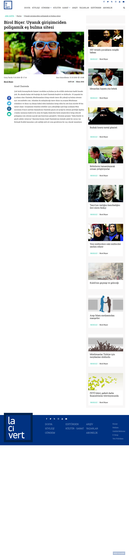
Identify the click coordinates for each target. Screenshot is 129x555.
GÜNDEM (45, 7)
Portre (19, 16)
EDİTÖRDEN (96, 7)
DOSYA (27, 7)
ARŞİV (75, 7)
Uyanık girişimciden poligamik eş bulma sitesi (42, 16)
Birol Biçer (8, 82)
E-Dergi (115, 435)
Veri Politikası (118, 438)
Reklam (116, 427)
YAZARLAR (84, 7)
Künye (115, 424)
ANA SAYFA (9, 16)
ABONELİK (107, 7)
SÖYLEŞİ (36, 7)
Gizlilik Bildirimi (119, 431)
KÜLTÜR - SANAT (60, 7)
